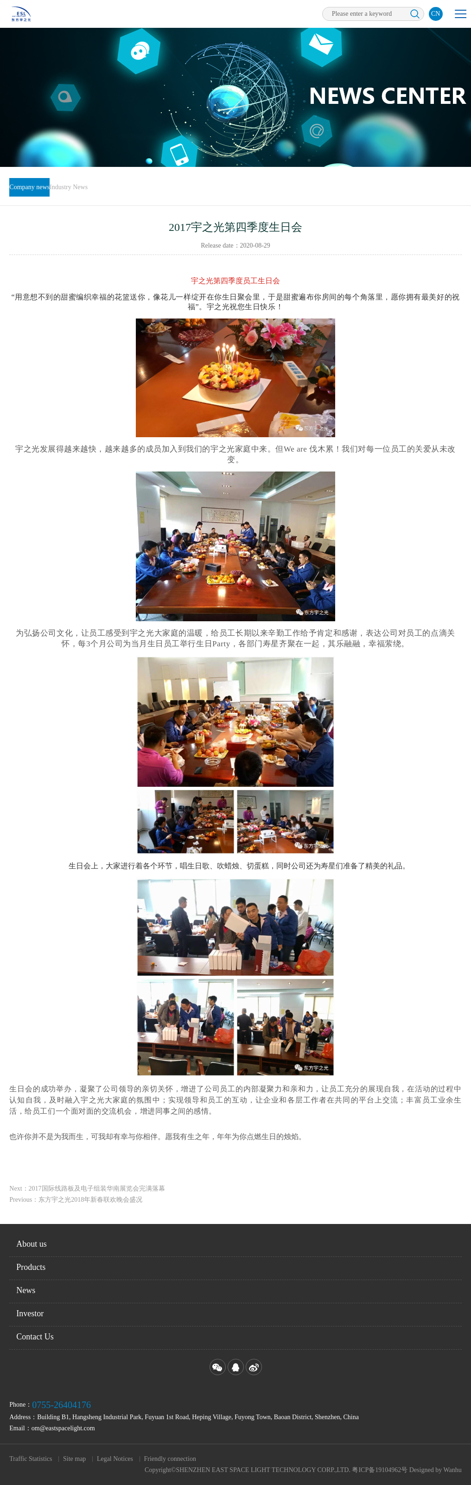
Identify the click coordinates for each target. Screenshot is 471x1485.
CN (435, 13)
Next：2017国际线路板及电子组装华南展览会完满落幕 (87, 1195)
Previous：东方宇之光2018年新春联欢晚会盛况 (75, 1206)
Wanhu (452, 1469)
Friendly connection (170, 1458)
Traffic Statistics (30, 1458)
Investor (30, 1313)
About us (31, 1244)
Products (30, 1267)
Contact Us (35, 1336)
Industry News (69, 187)
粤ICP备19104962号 (379, 1469)
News (25, 1290)
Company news (29, 187)
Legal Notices (115, 1458)
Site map (74, 1458)
